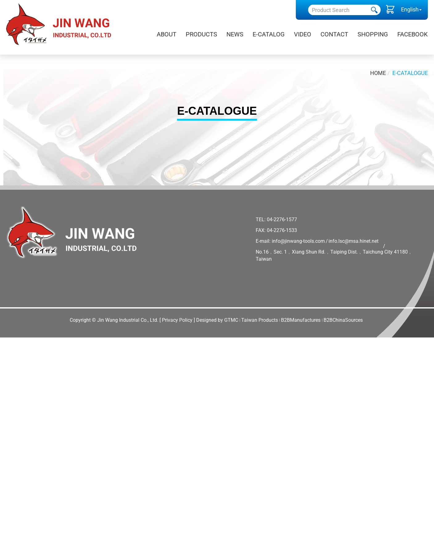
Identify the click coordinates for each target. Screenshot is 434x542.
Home (378, 73)
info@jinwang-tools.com (298, 241)
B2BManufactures (300, 320)
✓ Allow (9, 357)
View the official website (62, 413)
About (166, 34)
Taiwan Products (259, 320)
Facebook (412, 34)
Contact (334, 34)
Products (201, 34)
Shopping (373, 34)
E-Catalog (269, 34)
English (410, 9)
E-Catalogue (410, 73)
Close (7, 341)
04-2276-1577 (282, 219)
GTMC (231, 320)
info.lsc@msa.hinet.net (353, 241)
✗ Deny (9, 365)
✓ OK (197, 538)
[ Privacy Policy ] (177, 320)
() (390, 10)
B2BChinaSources (343, 320)
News (234, 34)
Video (302, 34)
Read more (16, 413)
